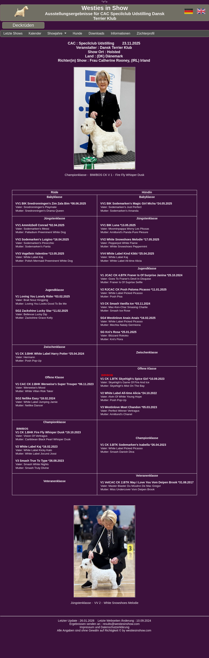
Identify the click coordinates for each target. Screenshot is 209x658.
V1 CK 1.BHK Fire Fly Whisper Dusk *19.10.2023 (48, 432)
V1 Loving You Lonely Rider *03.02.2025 (42, 296)
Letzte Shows (13, 33)
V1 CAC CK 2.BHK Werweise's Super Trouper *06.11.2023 (54, 384)
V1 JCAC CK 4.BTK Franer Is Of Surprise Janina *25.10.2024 (141, 275)
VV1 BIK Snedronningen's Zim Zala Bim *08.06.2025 (50, 203)
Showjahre (57, 33)
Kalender (36, 33)
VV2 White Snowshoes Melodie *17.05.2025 (129, 239)
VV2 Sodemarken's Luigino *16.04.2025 (42, 239)
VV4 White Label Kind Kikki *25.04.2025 (127, 253)
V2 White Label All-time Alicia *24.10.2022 (128, 393)
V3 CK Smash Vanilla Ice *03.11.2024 (125, 303)
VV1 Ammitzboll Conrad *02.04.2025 (39, 225)
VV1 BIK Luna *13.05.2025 (118, 225)
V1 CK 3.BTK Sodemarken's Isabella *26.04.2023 (133, 445)
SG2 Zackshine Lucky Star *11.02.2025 (41, 311)
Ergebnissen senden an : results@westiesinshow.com (104, 624)
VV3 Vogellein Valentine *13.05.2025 (39, 253)
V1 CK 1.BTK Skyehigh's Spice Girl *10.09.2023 (132, 379)
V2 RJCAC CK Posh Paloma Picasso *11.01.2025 (133, 289)
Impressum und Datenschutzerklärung (104, 627)
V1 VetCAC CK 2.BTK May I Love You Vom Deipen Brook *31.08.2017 (147, 482)
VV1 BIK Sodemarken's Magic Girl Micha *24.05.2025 (136, 203)
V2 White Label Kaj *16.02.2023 (36, 446)
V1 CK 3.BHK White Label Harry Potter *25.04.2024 (49, 353)
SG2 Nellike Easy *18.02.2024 (35, 398)
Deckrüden (23, 25)
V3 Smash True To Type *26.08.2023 (39, 460)
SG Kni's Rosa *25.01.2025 (118, 332)
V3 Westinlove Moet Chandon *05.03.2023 (128, 407)
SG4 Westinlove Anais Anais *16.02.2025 (128, 318)
